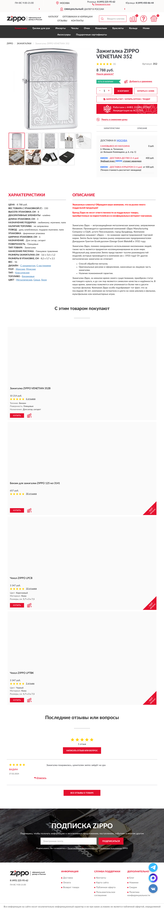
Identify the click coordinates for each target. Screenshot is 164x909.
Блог (131, 866)
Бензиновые (28, 276)
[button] (101, 4)
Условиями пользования (111, 837)
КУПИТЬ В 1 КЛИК (145, 91)
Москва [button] (122, 140)
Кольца (133, 28)
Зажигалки (21, 28)
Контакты (77, 21)
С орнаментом (27, 266)
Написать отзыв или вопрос (82, 739)
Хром (44, 280)
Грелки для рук (41, 28)
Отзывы (62, 21)
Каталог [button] (53, 17)
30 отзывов (31, 494)
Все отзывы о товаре (82, 782)
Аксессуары (64, 35)
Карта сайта (102, 871)
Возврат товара (71, 876)
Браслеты (118, 28)
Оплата (67, 871)
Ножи (146, 28)
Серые (36, 280)
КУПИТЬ (17, 415)
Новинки (133, 871)
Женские (20, 269)
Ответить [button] (40, 767)
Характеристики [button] (112, 128)
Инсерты (60, 28)
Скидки (133, 876)
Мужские (31, 269)
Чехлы (74, 28)
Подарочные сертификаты (91, 35)
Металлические (24, 280)
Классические (22, 273)
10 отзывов (31, 578)
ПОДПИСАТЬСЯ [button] (111, 830)
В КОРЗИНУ (123, 91)
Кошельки (101, 28)
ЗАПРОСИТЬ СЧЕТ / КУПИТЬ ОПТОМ (127, 99)
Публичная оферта (105, 876)
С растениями (44, 266)
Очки (87, 28)
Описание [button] (142, 128)
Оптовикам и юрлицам (77, 17)
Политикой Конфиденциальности (83, 837)
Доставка (68, 866)
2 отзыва (30, 672)
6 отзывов (30, 399)
